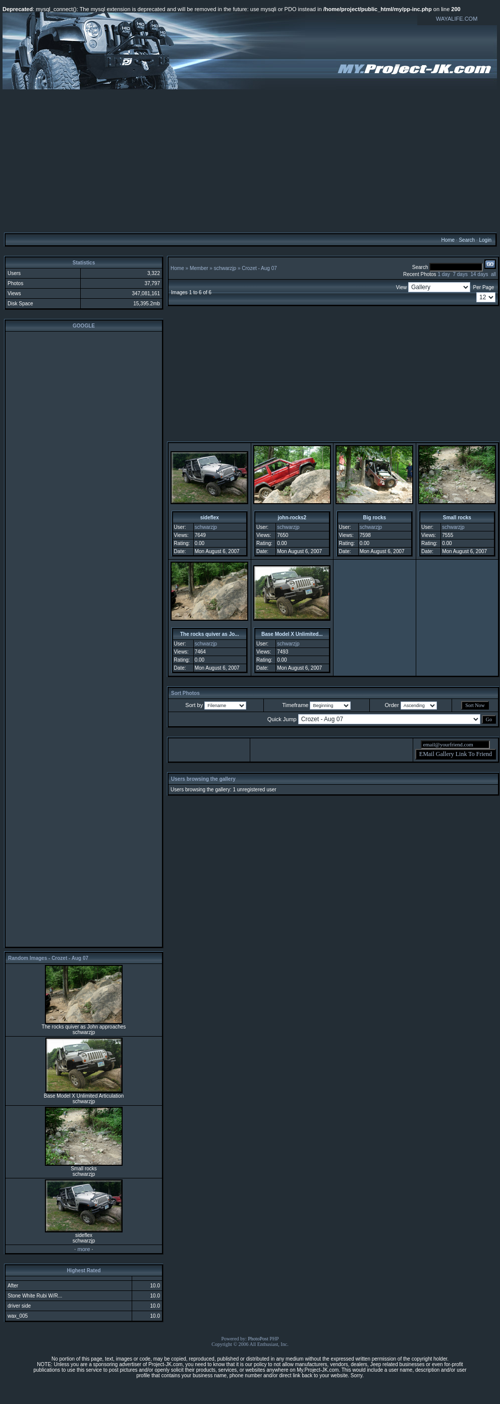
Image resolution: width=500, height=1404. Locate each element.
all (493, 274)
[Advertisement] (250, 160)
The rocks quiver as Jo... (209, 634)
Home (448, 240)
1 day (443, 274)
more (83, 1249)
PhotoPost (258, 1338)
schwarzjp (225, 268)
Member (199, 268)
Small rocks (457, 517)
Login (485, 240)
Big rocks (374, 517)
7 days (460, 274)
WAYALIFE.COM (456, 19)
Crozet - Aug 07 (259, 268)
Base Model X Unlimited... (292, 634)
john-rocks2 (291, 517)
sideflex (209, 517)
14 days (479, 274)
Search (467, 240)
